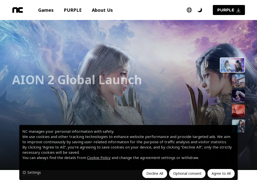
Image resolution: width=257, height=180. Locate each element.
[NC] (17, 10)
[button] (46, 10)
